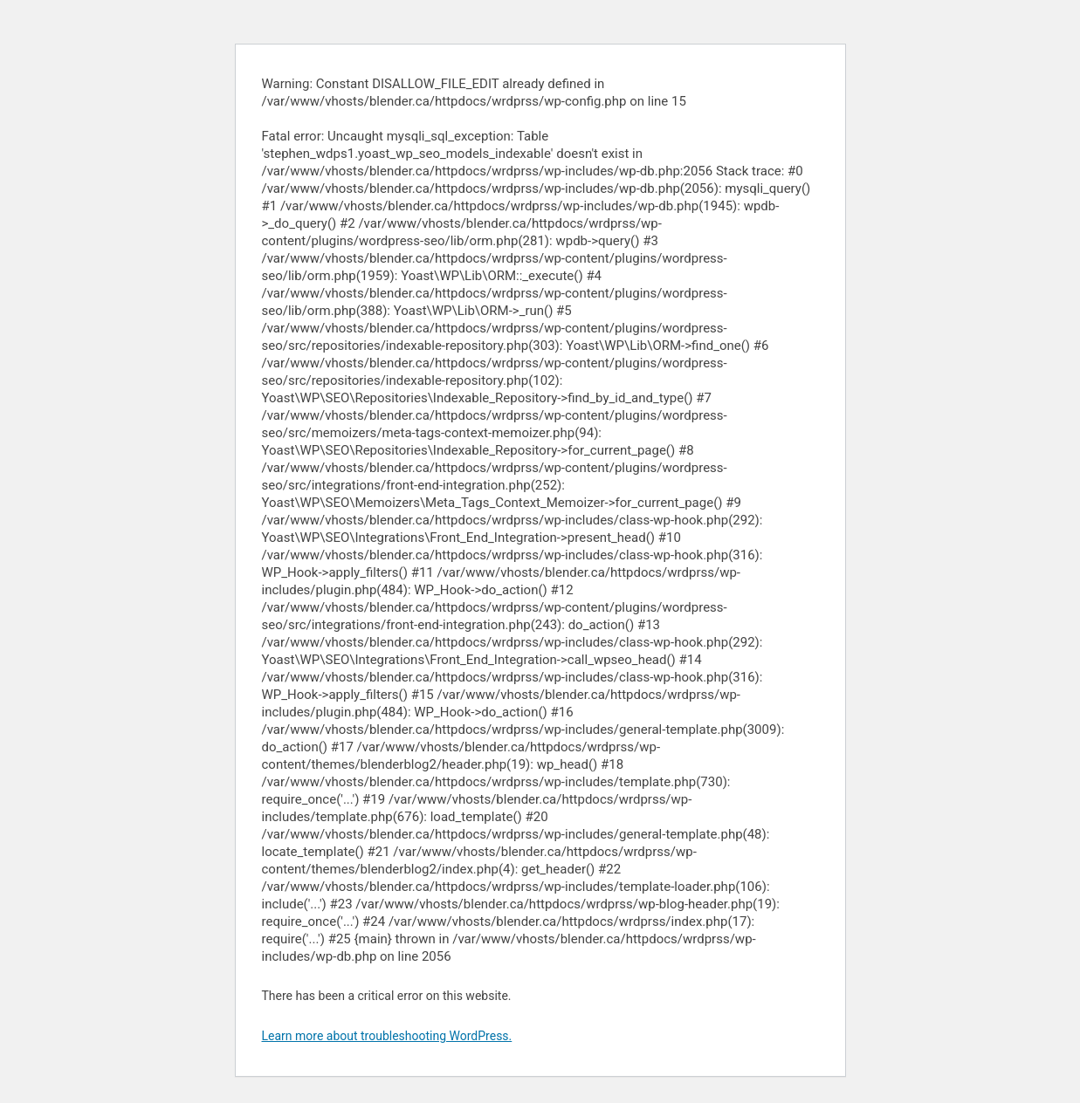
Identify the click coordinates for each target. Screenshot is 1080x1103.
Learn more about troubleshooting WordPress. (387, 1036)
